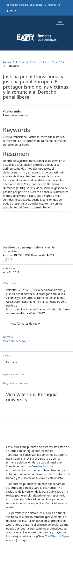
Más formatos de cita (25, 323)
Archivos (22, 62)
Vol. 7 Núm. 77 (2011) (48, 62)
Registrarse (52, 4)
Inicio (7, 62)
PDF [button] (10, 259)
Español (36, 4)
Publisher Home (17, 4)
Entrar (12, 10)
